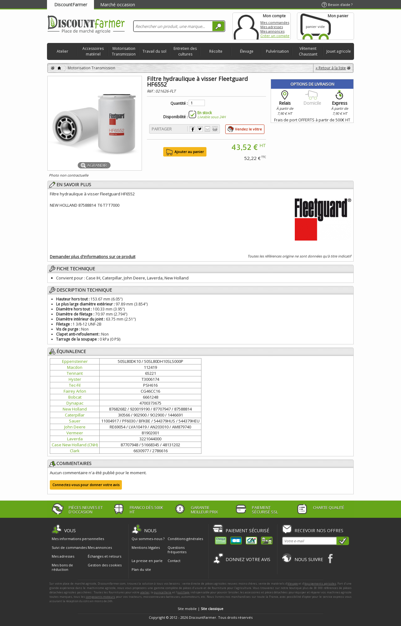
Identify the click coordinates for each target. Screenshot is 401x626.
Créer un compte (274, 35)
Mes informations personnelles (78, 539)
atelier (144, 592)
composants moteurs (100, 597)
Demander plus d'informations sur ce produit (92, 256)
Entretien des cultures (185, 51)
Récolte (215, 51)
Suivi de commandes (69, 547)
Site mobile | (200, 608)
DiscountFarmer (70, 5)
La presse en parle (147, 560)
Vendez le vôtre (248, 129)
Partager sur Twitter (200, 129)
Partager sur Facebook (192, 129)
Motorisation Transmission (124, 51)
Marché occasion (117, 5)
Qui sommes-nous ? (148, 538)
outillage (183, 592)
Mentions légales (146, 547)
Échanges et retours (104, 556)
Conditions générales (185, 538)
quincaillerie (162, 592)
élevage (293, 583)
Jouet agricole (338, 51)
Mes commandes (274, 22)
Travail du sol (154, 51)
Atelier (62, 51)
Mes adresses (271, 26)
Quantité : (179, 103)
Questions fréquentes (177, 549)
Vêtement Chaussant (308, 51)
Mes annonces (272, 31)
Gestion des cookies (105, 565)
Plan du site (141, 569)
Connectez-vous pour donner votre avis (85, 484)
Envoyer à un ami (207, 129)
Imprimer (215, 129)
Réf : (151, 91)
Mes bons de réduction (62, 567)
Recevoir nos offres (318, 530)
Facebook (330, 558)
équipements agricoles (320, 583)
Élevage (246, 51)
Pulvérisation (277, 51)
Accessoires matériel (93, 51)
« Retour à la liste (330, 68)
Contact (174, 560)
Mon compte (246, 26)
